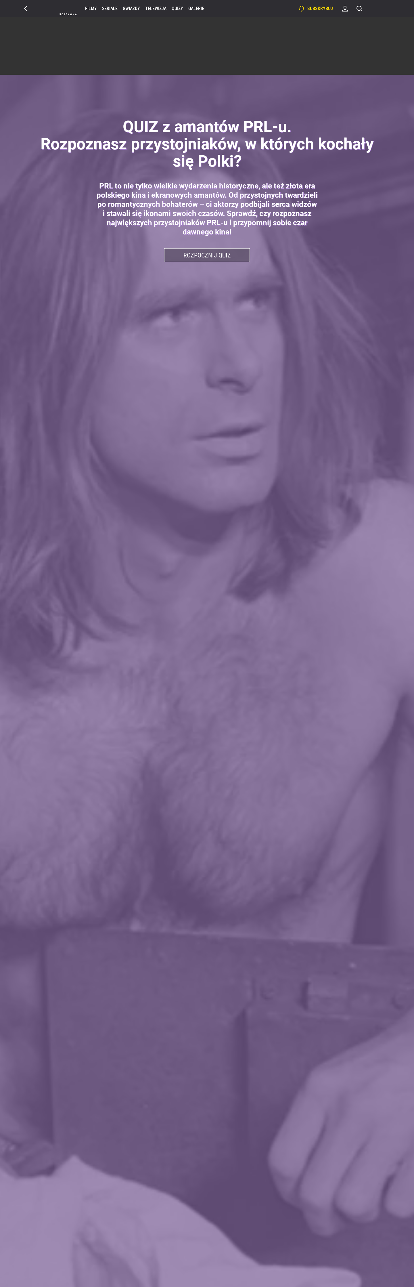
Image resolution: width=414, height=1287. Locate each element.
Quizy (177, 8)
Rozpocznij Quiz (207, 255)
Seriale (110, 8)
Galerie (196, 8)
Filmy (91, 8)
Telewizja (156, 8)
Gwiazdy (131, 8)
